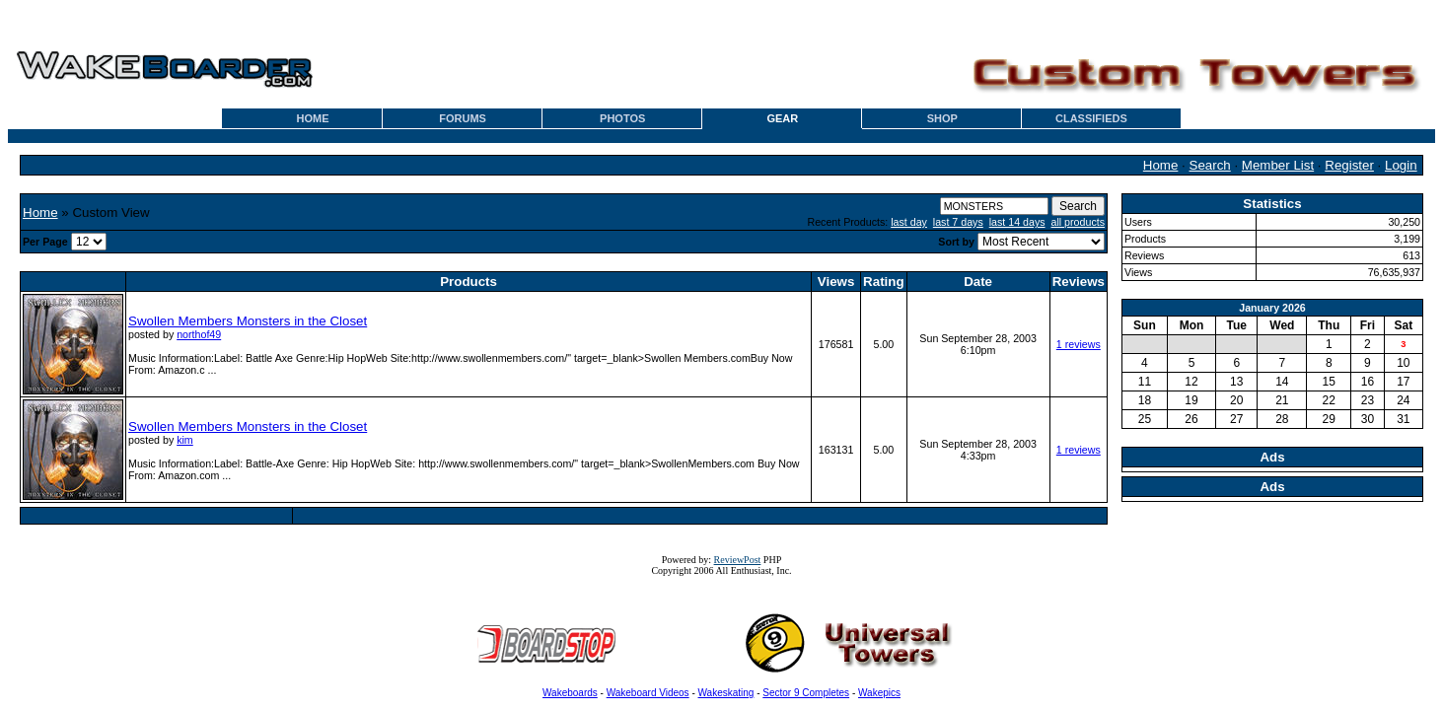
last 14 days (1017, 222)
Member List (1278, 165)
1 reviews (1078, 344)
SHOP (942, 118)
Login (1401, 165)
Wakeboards (570, 692)
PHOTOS (622, 118)
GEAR (782, 118)
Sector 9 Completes (805, 692)
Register (1349, 165)
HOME (313, 118)
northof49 (199, 334)
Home (1161, 165)
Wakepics (879, 692)
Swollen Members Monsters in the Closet (247, 321)
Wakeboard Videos (648, 692)
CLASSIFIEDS (1091, 118)
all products (1078, 222)
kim (185, 440)
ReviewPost (737, 559)
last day (909, 222)
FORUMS (462, 118)
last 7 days (958, 222)
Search (1210, 165)
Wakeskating (726, 692)
